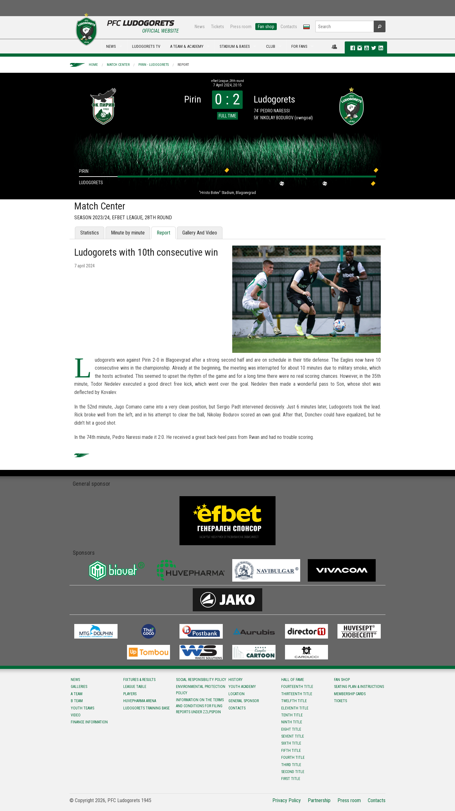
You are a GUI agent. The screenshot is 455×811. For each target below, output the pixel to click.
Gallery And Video (199, 233)
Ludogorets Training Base (146, 708)
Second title (292, 772)
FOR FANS (299, 46)
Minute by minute (128, 233)
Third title (291, 765)
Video (76, 715)
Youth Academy (242, 686)
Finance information (89, 722)
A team (76, 694)
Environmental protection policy (200, 689)
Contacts (289, 26)
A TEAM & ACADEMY (186, 46)
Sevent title (292, 736)
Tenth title (292, 715)
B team (77, 701)
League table (134, 686)
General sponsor (243, 701)
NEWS (111, 46)
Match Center (118, 64)
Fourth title (293, 757)
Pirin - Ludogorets (153, 64)
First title (290, 779)
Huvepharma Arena (139, 701)
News (200, 26)
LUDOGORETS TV (146, 46)
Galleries (79, 686)
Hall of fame (292, 679)
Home (93, 64)
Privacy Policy (286, 800)
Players (129, 694)
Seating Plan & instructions (359, 686)
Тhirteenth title (296, 694)
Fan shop (266, 26)
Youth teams (82, 708)
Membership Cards (350, 694)
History (235, 679)
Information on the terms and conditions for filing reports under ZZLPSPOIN (200, 706)
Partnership (319, 800)
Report (183, 64)
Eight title (291, 729)
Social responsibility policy (201, 679)
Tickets (217, 26)
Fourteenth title (297, 686)
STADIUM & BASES (235, 46)
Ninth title (291, 722)
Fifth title (291, 750)
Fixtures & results (139, 679)
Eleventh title (294, 708)
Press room (241, 26)
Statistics (89, 233)
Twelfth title (294, 701)
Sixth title (291, 743)
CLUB (270, 46)
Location (236, 694)
